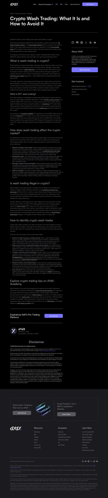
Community (85, 447)
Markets (36, 439)
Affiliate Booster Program (88, 450)
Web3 (50, 271)
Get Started (90, 4)
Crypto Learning (20, 13)
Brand (35, 442)
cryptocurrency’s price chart (51, 151)
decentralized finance (35, 45)
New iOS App (61, 445)
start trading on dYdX (23, 303)
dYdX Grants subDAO (63, 439)
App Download (75, 4)
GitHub (74, 92)
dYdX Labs (60, 432)
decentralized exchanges (30, 259)
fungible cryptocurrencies (52, 99)
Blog (34, 4)
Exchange (84, 445)
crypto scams (26, 297)
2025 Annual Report (87, 439)
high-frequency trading (17, 76)
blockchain (46, 104)
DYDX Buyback (85, 442)
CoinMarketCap (17, 257)
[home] (14, 4)
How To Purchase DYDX (88, 432)
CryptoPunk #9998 (27, 113)
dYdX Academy (37, 295)
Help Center (37, 432)
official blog (50, 301)
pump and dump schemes (44, 290)
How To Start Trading (87, 434)
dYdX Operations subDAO (64, 437)
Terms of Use (37, 445)
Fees (66, 4)
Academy (36, 437)
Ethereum (20, 116)
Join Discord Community (79, 89)
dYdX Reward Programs (79, 86)
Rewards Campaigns (87, 437)
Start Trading (75, 94)
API (61, 4)
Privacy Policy (37, 447)
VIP (56, 4)
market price (43, 108)
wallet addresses (29, 69)
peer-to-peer (21, 206)
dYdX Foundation (62, 434)
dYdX (11, 13)
